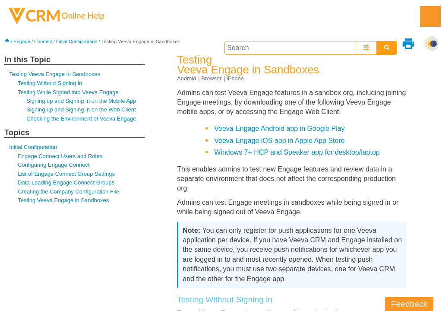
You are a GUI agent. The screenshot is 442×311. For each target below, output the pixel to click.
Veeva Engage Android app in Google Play (279, 128)
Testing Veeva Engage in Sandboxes (54, 74)
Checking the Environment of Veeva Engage (81, 118)
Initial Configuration (77, 41)
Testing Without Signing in (50, 83)
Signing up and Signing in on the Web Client (81, 109)
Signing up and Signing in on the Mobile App (81, 101)
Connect (43, 41)
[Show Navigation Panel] (430, 16)
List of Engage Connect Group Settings (66, 174)
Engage (21, 41)
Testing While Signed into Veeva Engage (68, 92)
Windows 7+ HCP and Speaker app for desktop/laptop (297, 152)
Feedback (409, 303)
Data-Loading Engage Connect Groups (66, 182)
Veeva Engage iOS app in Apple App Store (279, 140)
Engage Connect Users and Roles (60, 156)
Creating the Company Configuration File (68, 191)
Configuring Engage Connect (53, 165)
